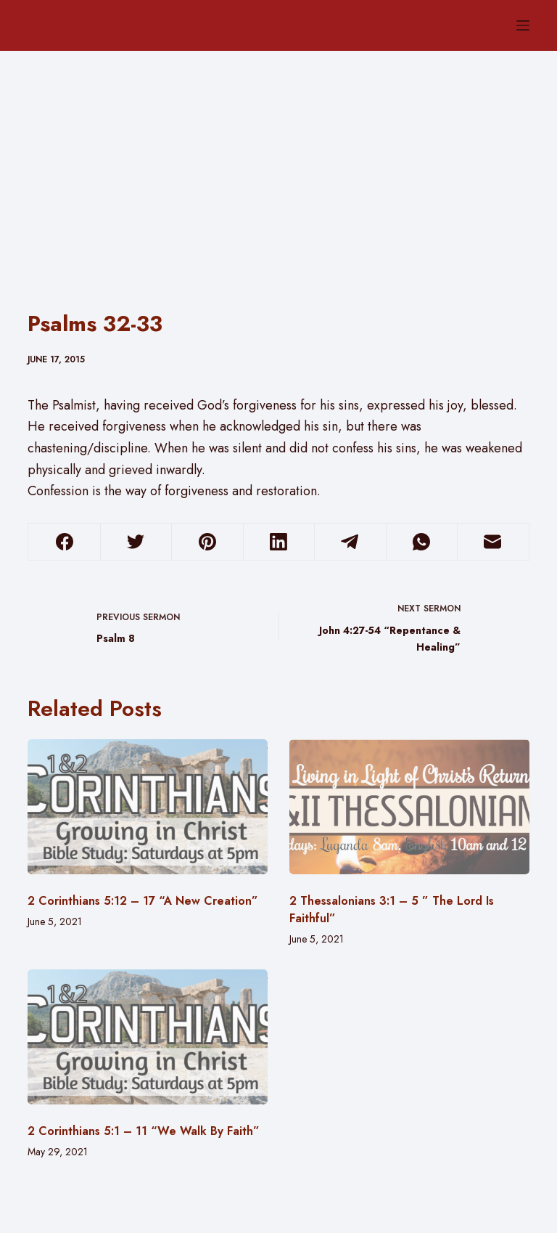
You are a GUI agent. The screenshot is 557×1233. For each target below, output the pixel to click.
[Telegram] (350, 542)
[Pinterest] (207, 542)
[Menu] (522, 25)
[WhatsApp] (422, 542)
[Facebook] (64, 542)
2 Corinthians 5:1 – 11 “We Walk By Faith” (144, 1131)
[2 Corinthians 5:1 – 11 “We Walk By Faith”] (148, 1036)
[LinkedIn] (279, 542)
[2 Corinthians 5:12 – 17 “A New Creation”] (148, 806)
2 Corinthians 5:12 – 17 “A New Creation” (143, 900)
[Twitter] (136, 542)
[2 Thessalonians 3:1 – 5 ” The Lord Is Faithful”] (409, 806)
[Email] (493, 542)
